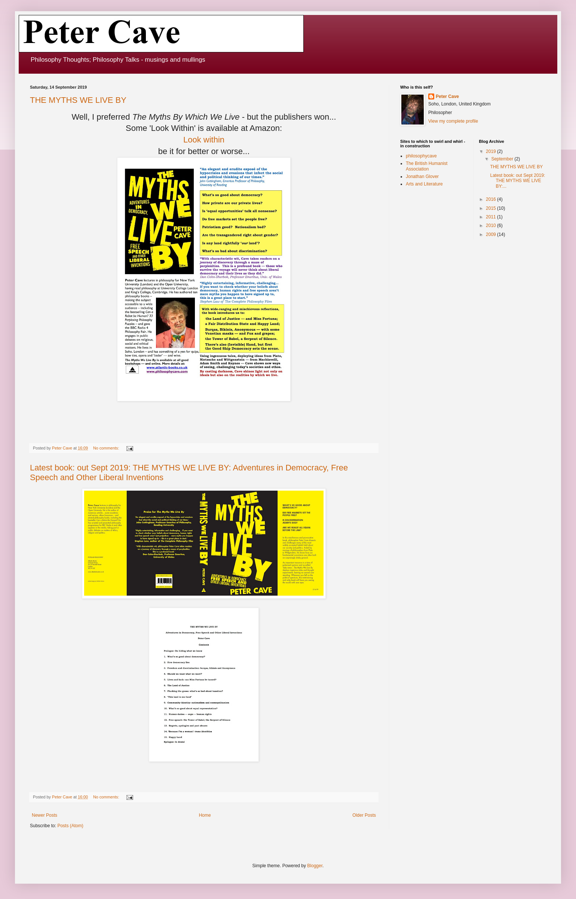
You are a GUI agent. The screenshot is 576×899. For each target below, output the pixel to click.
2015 (491, 208)
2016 (491, 199)
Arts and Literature (424, 184)
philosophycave (421, 156)
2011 (491, 217)
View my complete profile (453, 121)
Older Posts (364, 815)
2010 (491, 225)
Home (205, 815)
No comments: (106, 448)
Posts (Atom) (70, 825)
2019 (491, 151)
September (502, 159)
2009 (491, 234)
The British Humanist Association (426, 166)
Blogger (314, 865)
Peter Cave (447, 96)
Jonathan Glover (422, 176)
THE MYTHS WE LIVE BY (78, 100)
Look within (203, 139)
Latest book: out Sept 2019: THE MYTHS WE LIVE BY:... (517, 181)
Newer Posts (44, 815)
